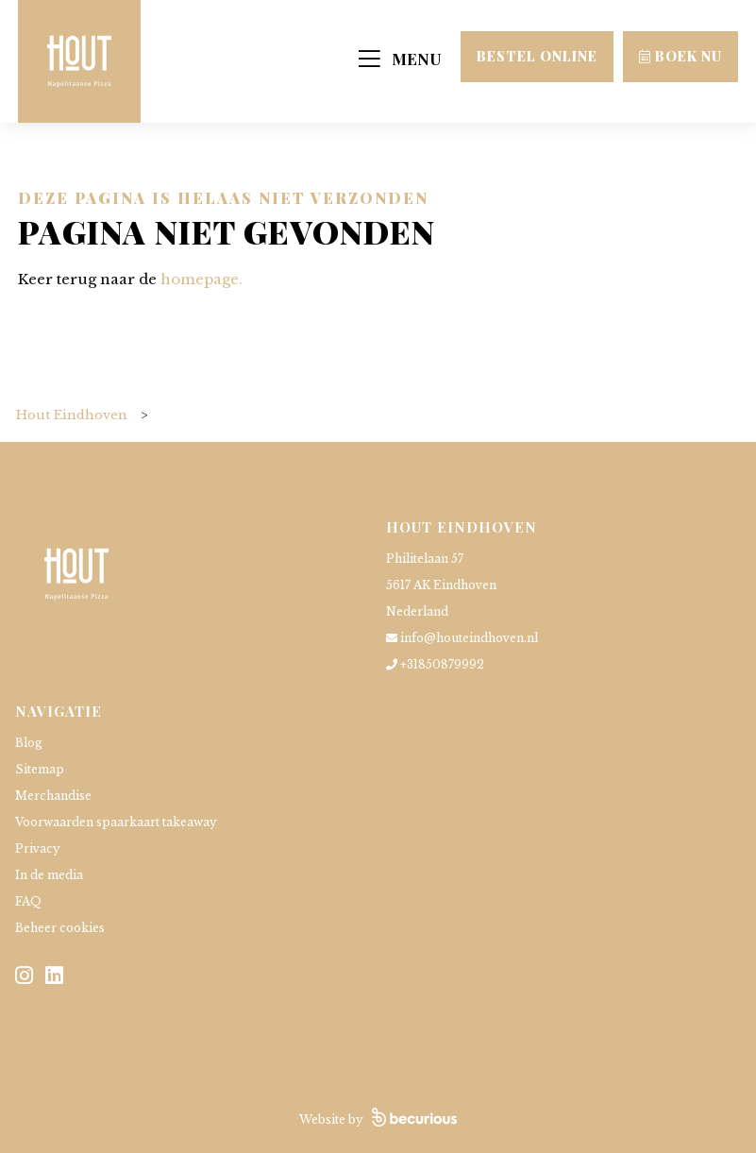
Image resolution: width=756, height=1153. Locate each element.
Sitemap (39, 769)
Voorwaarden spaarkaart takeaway (116, 822)
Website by (378, 1119)
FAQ (28, 901)
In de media (49, 875)
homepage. (201, 279)
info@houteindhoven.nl (462, 638)
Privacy (37, 848)
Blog (28, 743)
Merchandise (53, 795)
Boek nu (680, 56)
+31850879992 (435, 664)
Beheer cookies (60, 928)
